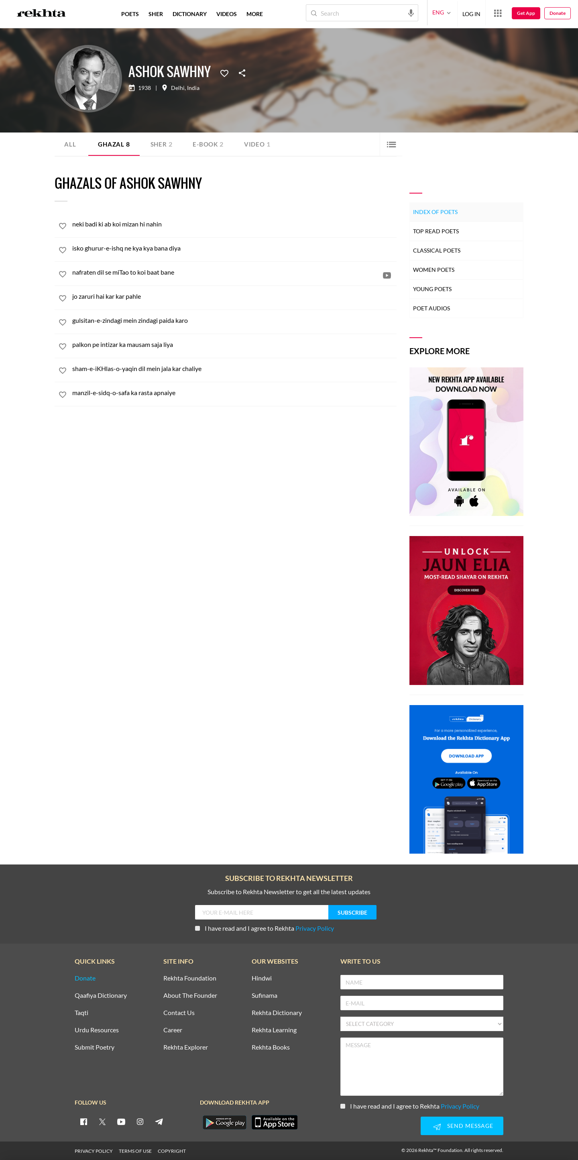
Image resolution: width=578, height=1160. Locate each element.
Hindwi (262, 978)
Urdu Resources (97, 1030)
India (193, 88)
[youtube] (121, 1121)
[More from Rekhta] (497, 13)
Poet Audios (431, 308)
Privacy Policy (314, 928)
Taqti (81, 1012)
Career (172, 1030)
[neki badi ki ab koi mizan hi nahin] (234, 224)
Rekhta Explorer (185, 1047)
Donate (558, 13)
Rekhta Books (271, 1047)
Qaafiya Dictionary (101, 995)
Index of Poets (435, 211)
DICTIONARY (190, 13)
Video (261, 144)
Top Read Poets (436, 231)
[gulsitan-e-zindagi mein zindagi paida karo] (234, 320)
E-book (211, 144)
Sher (163, 144)
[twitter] (102, 1121)
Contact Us (179, 1012)
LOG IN (471, 12)
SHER (156, 13)
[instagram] (140, 1121)
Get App (526, 13)
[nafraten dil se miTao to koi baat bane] (234, 272)
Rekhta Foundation (189, 978)
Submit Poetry (94, 1047)
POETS (130, 13)
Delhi (178, 88)
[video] (387, 275)
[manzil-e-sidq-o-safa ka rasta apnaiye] (234, 392)
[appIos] (274, 1122)
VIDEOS (226, 13)
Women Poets (433, 269)
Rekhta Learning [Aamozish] (274, 1030)
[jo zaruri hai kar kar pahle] (234, 296)
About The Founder (190, 995)
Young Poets (432, 288)
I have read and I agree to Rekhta (264, 928)
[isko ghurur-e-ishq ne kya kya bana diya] (234, 248)
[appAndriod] (224, 1122)
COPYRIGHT (172, 1151)
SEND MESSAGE (462, 1126)
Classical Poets (436, 250)
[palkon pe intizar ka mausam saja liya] (234, 344)
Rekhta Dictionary (277, 1012)
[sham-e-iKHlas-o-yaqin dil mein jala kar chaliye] (234, 368)
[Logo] (41, 14)
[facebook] (83, 1121)
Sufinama (264, 995)
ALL (70, 144)
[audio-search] (411, 12)
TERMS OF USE (135, 1151)
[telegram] (159, 1121)
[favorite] (63, 227)
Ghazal (114, 144)
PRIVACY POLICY (94, 1151)
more (254, 13)
